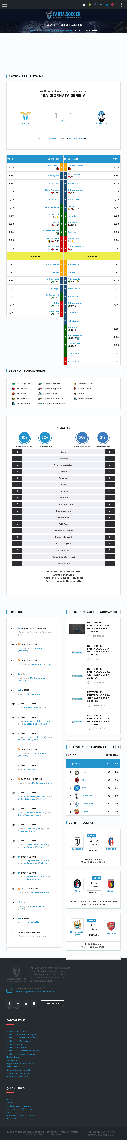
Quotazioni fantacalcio (18, 1070)
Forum (9, 1102)
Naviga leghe (13, 1057)
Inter (84, 771)
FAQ (8, 1112)
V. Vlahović (74, 361)
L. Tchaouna (53, 222)
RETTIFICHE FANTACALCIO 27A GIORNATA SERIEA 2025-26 (98, 720)
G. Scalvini (73, 312)
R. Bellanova (74, 199)
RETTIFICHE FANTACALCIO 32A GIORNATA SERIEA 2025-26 (98, 627)
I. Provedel (54, 165)
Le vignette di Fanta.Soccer (21, 1109)
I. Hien (71, 206)
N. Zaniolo (73, 327)
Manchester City (77, 933)
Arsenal (111, 933)
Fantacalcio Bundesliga (18, 1040)
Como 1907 (88, 803)
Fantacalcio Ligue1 (16, 1044)
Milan (85, 779)
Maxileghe (11, 1060)
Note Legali (52, 1132)
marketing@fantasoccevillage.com (35, 991)
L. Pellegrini (53, 278)
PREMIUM (11, 1118)
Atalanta (101, 123)
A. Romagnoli (52, 175)
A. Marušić (54, 183)
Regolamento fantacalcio (20, 1063)
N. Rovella (54, 214)
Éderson (72, 232)
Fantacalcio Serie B (16, 1047)
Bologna (111, 849)
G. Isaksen (54, 311)
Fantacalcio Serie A (16, 1031)
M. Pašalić (73, 222)
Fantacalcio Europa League (20, 1053)
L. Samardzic (74, 343)
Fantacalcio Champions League (22, 1050)
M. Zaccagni (53, 238)
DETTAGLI (94, 850)
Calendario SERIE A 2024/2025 (56, 30)
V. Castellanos (51, 246)
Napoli (85, 787)
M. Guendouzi (52, 207)
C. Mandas (54, 272)
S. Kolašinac (74, 173)
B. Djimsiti (73, 183)
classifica (112, 755)
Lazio (25, 123)
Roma (85, 811)
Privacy (65, 1132)
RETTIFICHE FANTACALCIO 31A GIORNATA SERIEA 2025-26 (98, 650)
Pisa (77, 891)
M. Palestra (74, 320)
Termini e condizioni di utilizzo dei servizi (51, 1133)
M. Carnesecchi (75, 165)
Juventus (87, 795)
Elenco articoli (109, 611)
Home (32, 30)
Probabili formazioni (17, 1076)
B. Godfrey (73, 296)
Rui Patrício (74, 264)
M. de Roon (73, 215)
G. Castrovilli (52, 295)
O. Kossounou (75, 303)
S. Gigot (55, 288)
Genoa (111, 891)
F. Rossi (72, 272)
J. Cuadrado (74, 278)
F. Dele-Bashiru (50, 138)
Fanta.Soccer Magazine (18, 1105)
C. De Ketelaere (76, 246)
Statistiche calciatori (17, 1073)
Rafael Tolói (74, 288)
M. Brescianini (76, 138)
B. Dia (57, 303)
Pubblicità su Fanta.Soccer (20, 1115)
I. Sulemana (74, 353)
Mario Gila (54, 199)
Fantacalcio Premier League (21, 1034)
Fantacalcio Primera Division (21, 1037)
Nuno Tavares (52, 190)
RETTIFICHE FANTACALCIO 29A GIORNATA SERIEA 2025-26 (98, 673)
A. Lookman (74, 238)
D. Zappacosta (75, 190)
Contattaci (52, 1003)
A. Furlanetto (52, 264)
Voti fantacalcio (15, 1066)
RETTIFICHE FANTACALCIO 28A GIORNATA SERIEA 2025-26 (98, 696)
